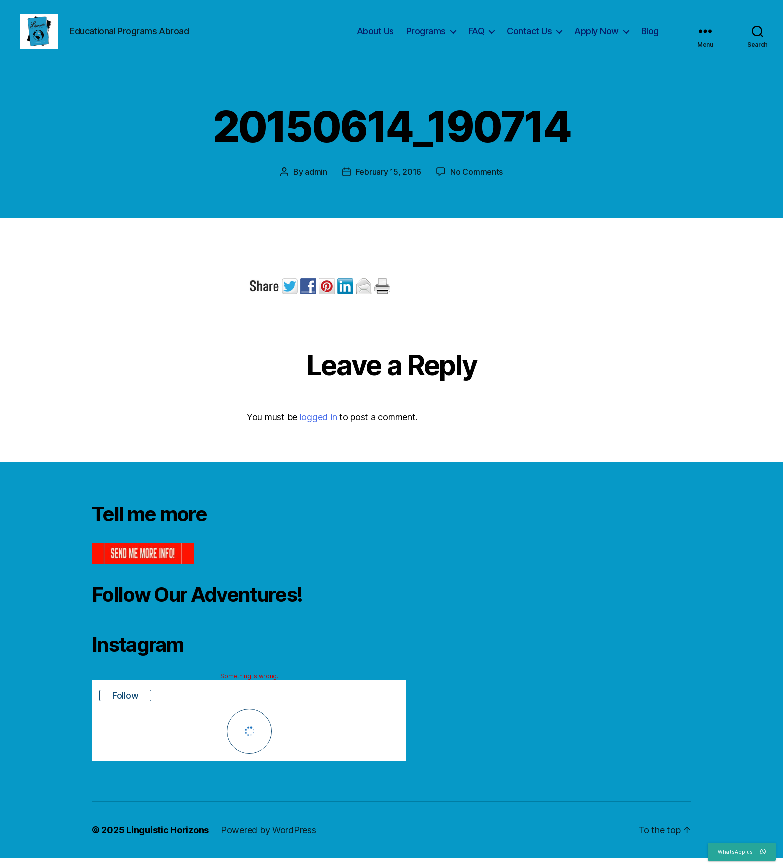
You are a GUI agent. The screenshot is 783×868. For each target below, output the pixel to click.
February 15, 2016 (388, 182)
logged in (318, 427)
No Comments (476, 182)
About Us (375, 36)
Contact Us (529, 36)
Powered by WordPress (268, 840)
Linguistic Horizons (167, 840)
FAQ (476, 36)
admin (316, 182)
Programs (426, 36)
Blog (650, 36)
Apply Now (596, 36)
